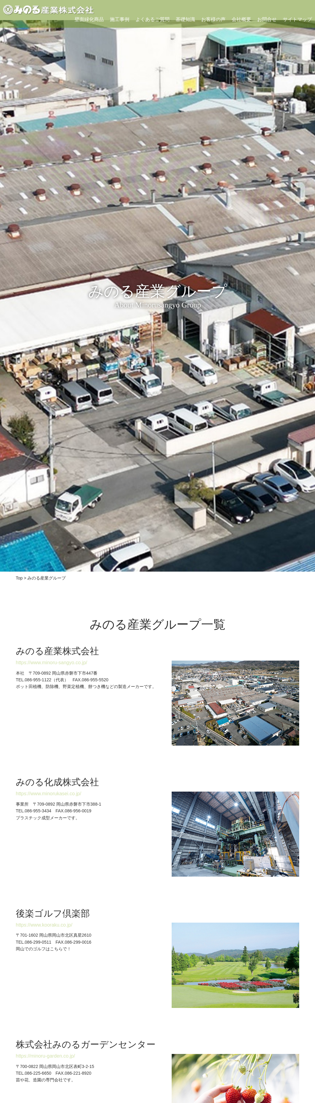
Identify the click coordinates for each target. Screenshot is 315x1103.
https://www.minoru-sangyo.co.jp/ (51, 662)
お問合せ (267, 19)
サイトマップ (297, 19)
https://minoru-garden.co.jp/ (45, 1056)
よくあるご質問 (152, 19)
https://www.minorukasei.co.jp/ (48, 793)
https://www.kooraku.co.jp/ (44, 924)
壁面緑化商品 (89, 19)
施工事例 (119, 19)
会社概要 (241, 19)
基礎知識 (185, 19)
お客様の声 (213, 19)
